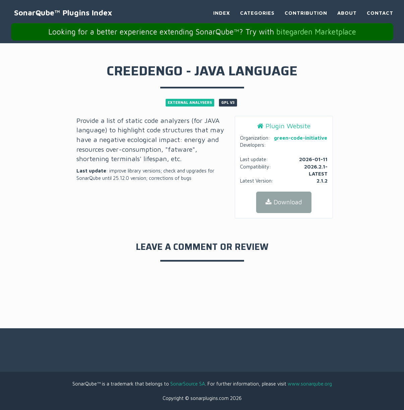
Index (221, 18)
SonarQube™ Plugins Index (75, 18)
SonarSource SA (187, 384)
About (347, 18)
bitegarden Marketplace (316, 37)
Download (284, 202)
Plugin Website (283, 126)
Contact (380, 18)
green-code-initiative (300, 138)
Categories (257, 18)
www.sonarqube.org (310, 384)
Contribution (306, 18)
